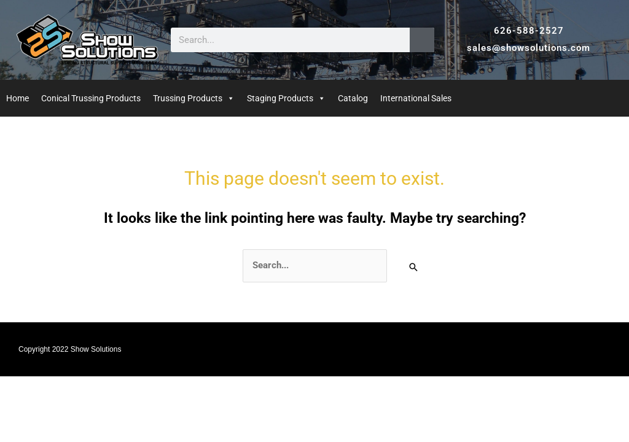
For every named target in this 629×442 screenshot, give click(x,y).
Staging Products (280, 98)
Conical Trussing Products (91, 98)
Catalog (353, 98)
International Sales (415, 98)
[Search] (422, 40)
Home (17, 98)
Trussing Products (187, 98)
